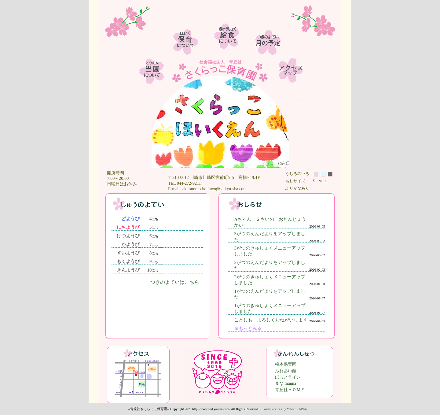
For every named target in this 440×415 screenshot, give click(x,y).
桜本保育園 (285, 364)
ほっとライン (288, 377)
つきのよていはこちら (174, 282)
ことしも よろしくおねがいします (270, 319)
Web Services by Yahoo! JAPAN (285, 409)
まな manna (285, 383)
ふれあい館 (285, 371)
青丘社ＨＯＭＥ (290, 389)
